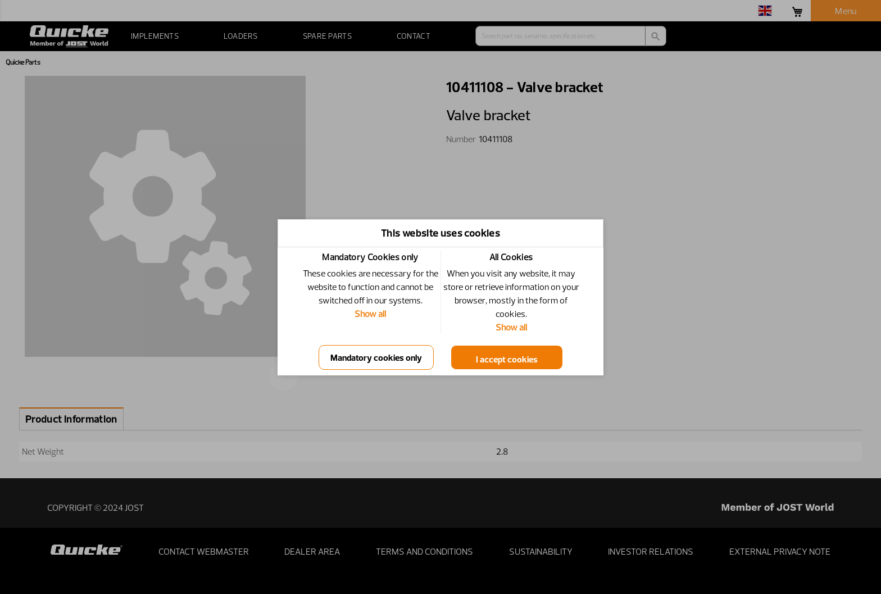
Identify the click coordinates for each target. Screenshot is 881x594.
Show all (370, 313)
